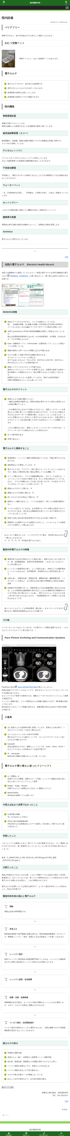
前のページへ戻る (7, 1087)
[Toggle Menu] (67, 8)
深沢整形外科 (35, 3)
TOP (66, 257)
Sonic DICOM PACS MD (27, 687)
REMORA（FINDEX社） (20, 276)
